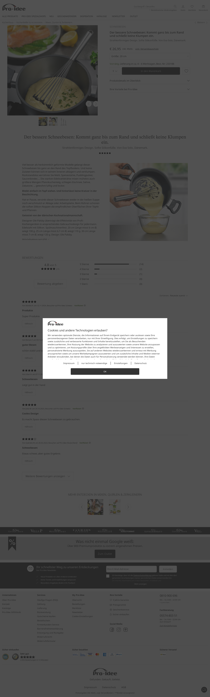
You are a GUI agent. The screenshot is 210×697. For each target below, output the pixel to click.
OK (105, 371)
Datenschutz (140, 363)
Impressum (69, 363)
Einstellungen (121, 363)
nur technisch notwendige (94, 363)
